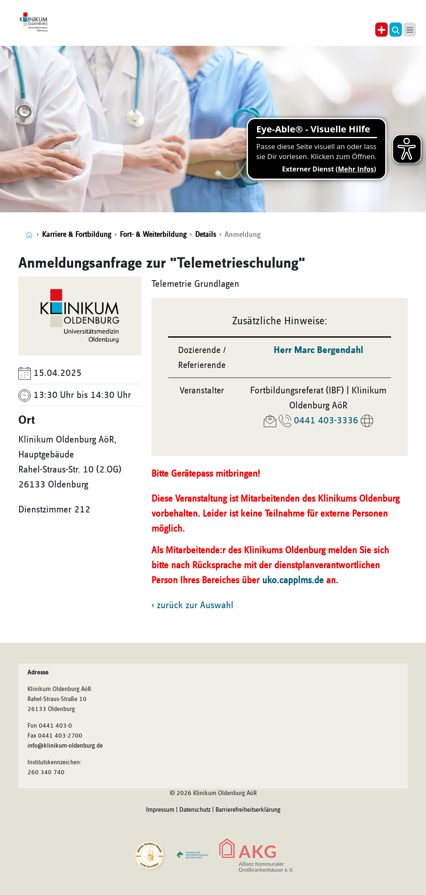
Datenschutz (195, 810)
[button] (395, 29)
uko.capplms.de (293, 580)
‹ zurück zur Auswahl (192, 605)
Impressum (160, 810)
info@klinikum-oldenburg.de (65, 746)
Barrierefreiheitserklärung (247, 810)
